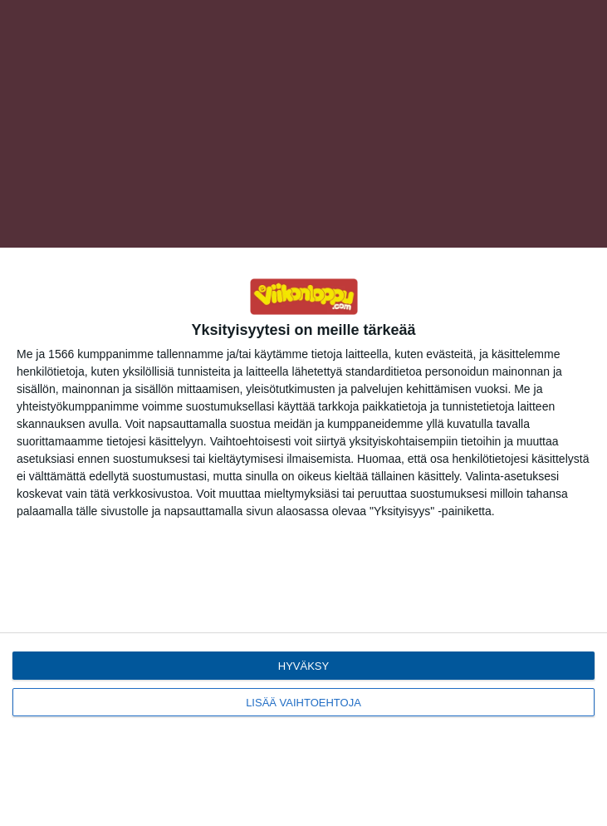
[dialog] (303, 537)
